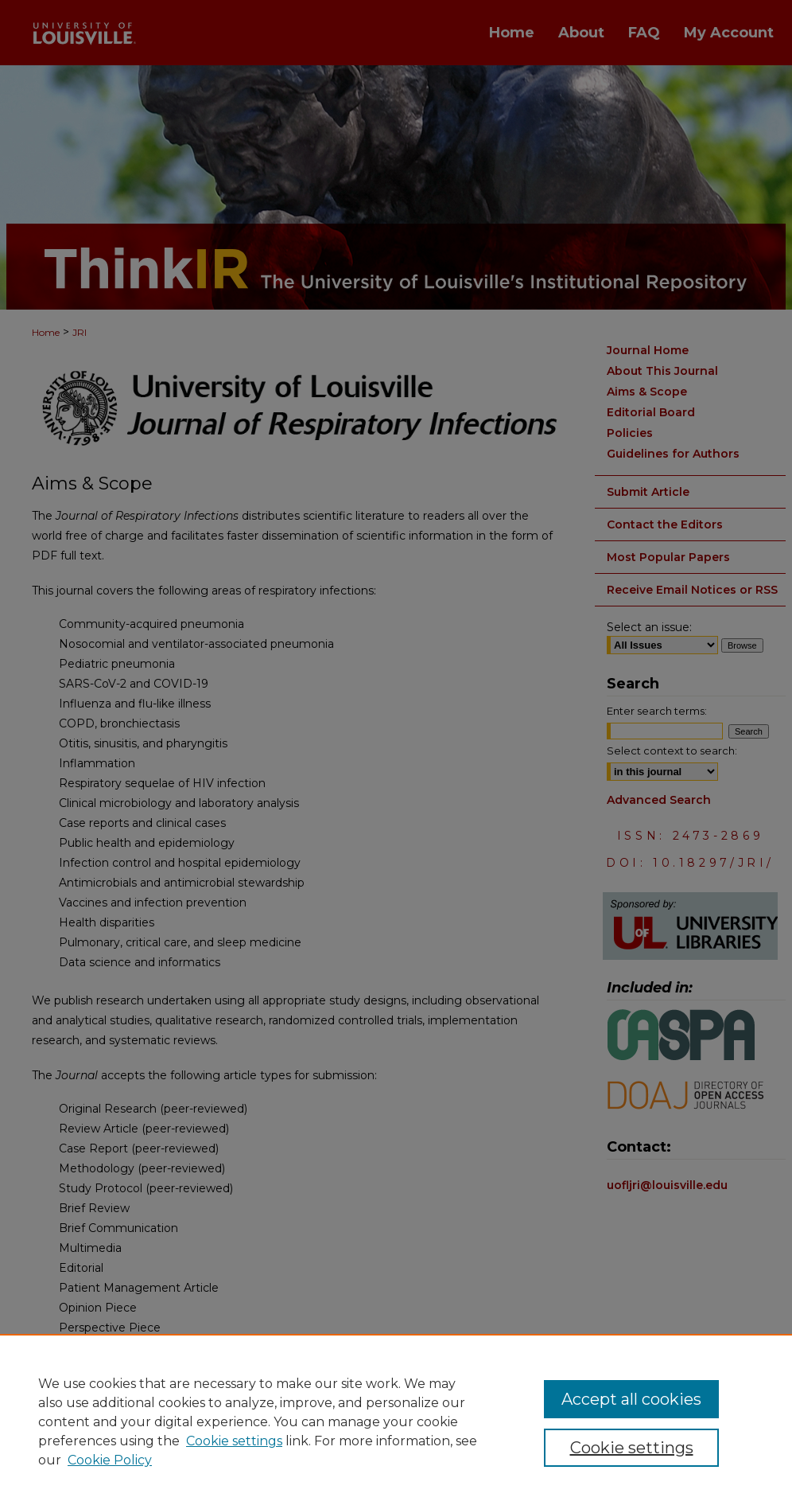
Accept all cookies (631, 1399)
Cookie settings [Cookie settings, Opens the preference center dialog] (631, 1447)
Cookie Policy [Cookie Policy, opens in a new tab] (110, 1460)
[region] (396, 1421)
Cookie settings (234, 1441)
